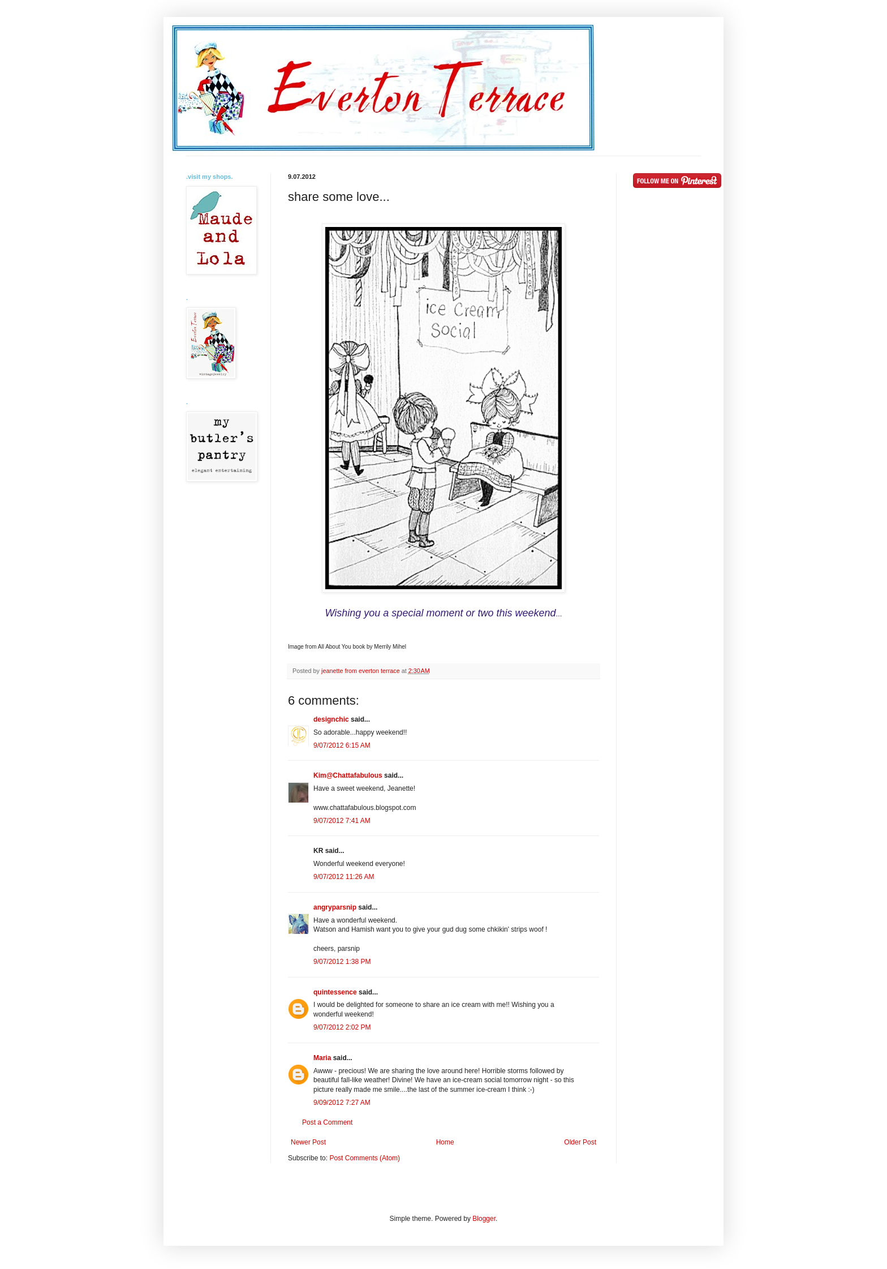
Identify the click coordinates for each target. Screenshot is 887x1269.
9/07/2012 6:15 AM (342, 745)
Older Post (580, 1142)
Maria (322, 1058)
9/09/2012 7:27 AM (342, 1103)
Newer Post (308, 1142)
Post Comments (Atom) (364, 1158)
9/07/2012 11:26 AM (343, 877)
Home (445, 1142)
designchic (331, 719)
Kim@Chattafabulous (347, 775)
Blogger (484, 1219)
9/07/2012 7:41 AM (342, 821)
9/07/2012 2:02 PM (342, 1027)
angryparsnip (334, 907)
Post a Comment (327, 1122)
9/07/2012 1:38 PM (342, 962)
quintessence (335, 992)
